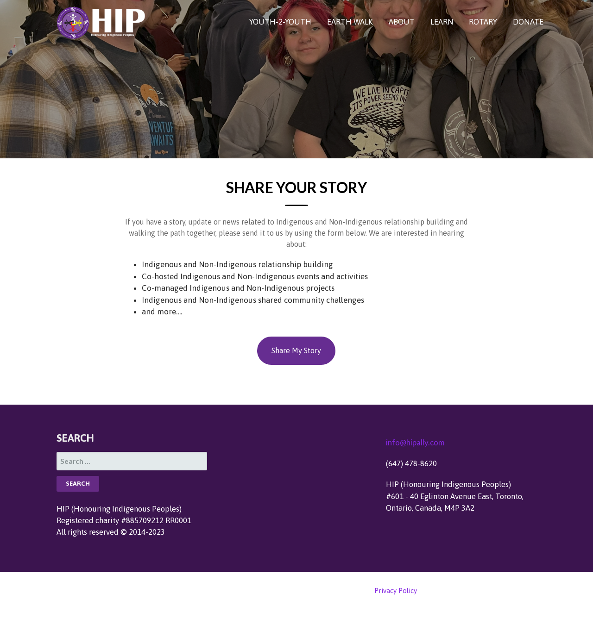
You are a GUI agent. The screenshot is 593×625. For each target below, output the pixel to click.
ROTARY (483, 21)
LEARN (442, 21)
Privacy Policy (395, 590)
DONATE (528, 21)
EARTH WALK (350, 21)
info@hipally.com (415, 442)
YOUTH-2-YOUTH (280, 21)
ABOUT (402, 21)
